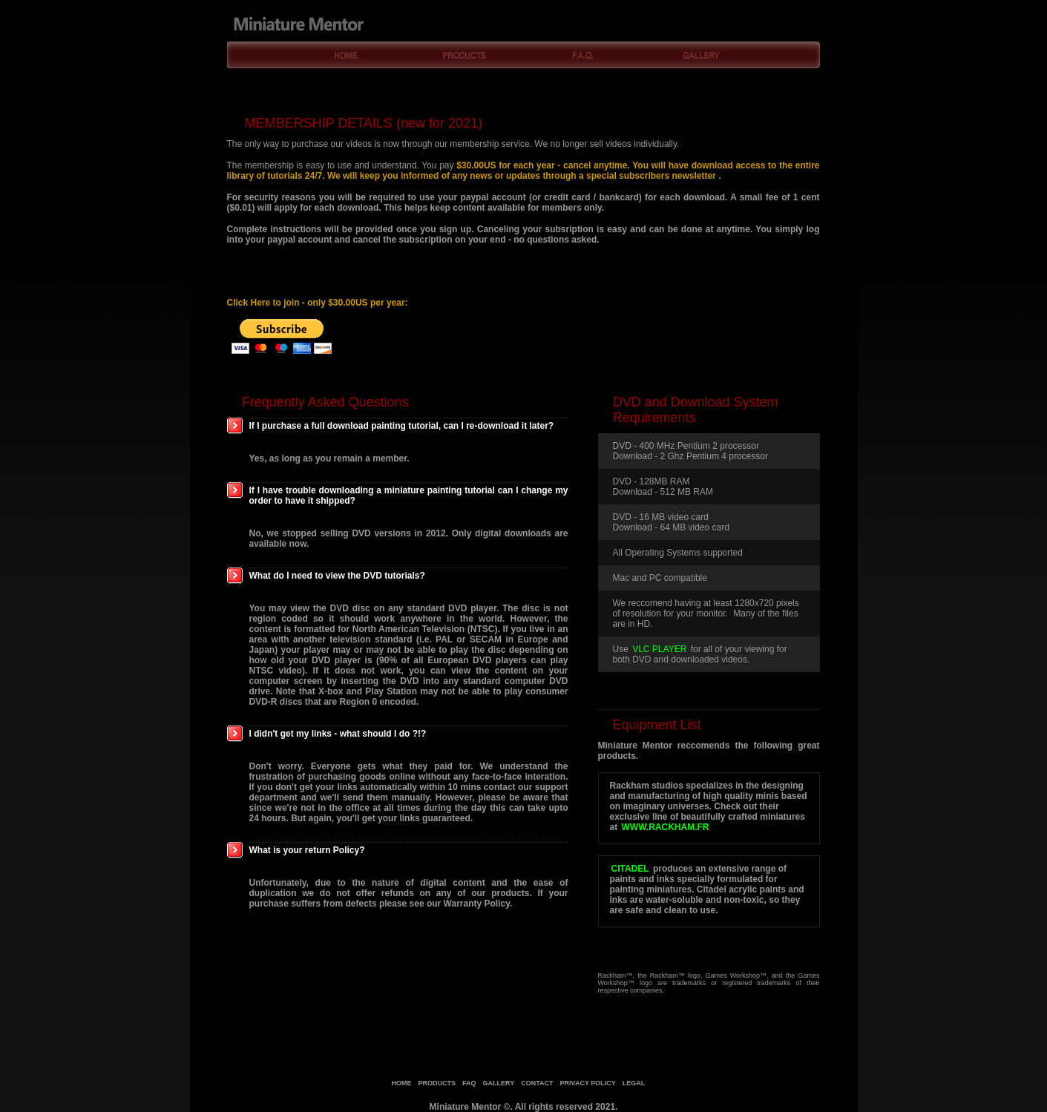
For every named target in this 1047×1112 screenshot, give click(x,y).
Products (465, 55)
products (437, 1083)
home (402, 1083)
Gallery (703, 55)
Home (346, 55)
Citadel (630, 868)
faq (469, 1083)
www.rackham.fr (665, 827)
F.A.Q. (584, 55)
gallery (499, 1083)
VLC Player (659, 649)
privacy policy (588, 1083)
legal (634, 1083)
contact (537, 1083)
